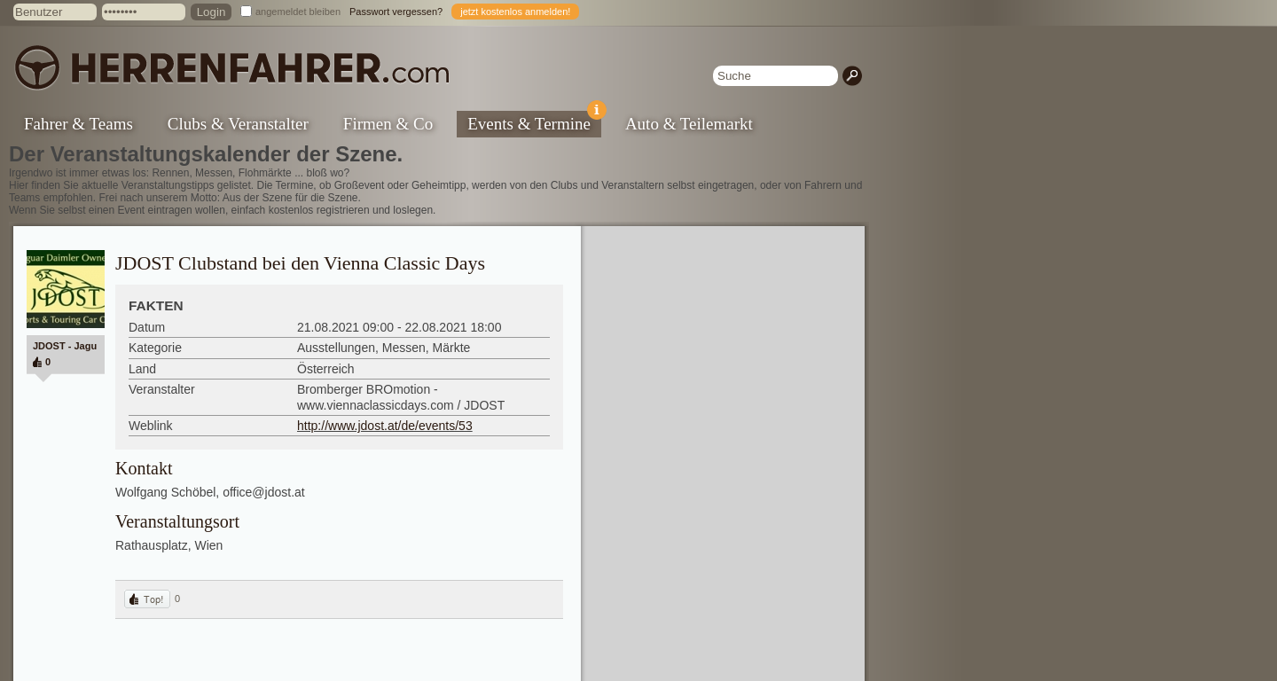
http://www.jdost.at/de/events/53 (385, 426)
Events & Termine (534, 122)
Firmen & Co (388, 123)
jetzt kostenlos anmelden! (515, 11)
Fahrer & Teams (78, 123)
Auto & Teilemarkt (689, 123)
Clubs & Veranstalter (238, 123)
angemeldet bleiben (298, 11)
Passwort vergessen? (396, 11)
